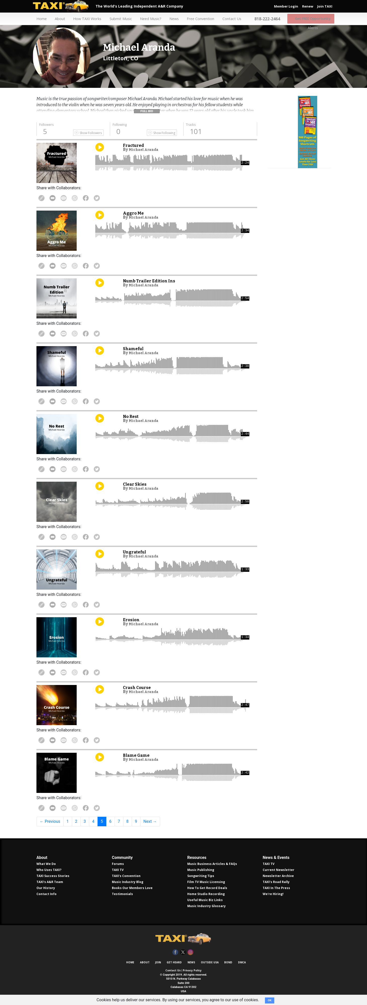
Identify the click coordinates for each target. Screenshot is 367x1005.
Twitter (183, 952)
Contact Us (232, 19)
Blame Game (138, 755)
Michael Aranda (146, 149)
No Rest (132, 416)
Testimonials (122, 894)
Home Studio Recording (206, 894)
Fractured (135, 145)
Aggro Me (134, 213)
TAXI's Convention (126, 876)
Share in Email (56, 198)
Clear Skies (136, 484)
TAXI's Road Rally (276, 882)
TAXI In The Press (276, 888)
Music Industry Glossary (206, 906)
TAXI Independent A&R (183, 939)
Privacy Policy (192, 970)
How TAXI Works (85, 19)
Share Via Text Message (70, 198)
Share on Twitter (110, 198)
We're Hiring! (273, 894)
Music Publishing (200, 870)
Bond (228, 962)
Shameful (135, 348)
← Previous (50, 821)
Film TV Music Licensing (206, 882)
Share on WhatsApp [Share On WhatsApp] (83, 198)
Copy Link (43, 198)
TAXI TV (118, 870)
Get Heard (174, 962)
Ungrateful (136, 552)
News (173, 19)
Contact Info (46, 894)
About (56, 19)
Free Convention (200, 19)
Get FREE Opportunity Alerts (312, 19)
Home (37, 19)
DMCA (242, 962)
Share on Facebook (97, 198)
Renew (307, 6)
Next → (150, 821)
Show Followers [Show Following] (91, 133)
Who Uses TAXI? (48, 870)
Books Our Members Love (132, 888)
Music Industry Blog (127, 882)
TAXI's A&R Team (49, 882)
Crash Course (139, 687)
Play (99, 147)
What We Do (46, 864)
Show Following (164, 133)
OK (269, 1000)
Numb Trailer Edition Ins (153, 281)
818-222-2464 (269, 19)
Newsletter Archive (278, 876)
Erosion (132, 619)
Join (158, 962)
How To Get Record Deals (207, 888)
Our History (45, 888)
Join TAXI (324, 6)
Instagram (190, 952)
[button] (146, 110)
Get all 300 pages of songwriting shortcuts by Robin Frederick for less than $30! (299, 171)
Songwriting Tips (200, 876)
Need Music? (149, 19)
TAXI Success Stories (52, 876)
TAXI (64, 6)
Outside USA (210, 962)
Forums (118, 864)
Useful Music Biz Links (205, 900)
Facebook (175, 952)
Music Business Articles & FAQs (212, 864)
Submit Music (118, 19)
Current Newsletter (278, 870)
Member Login (286, 6)
